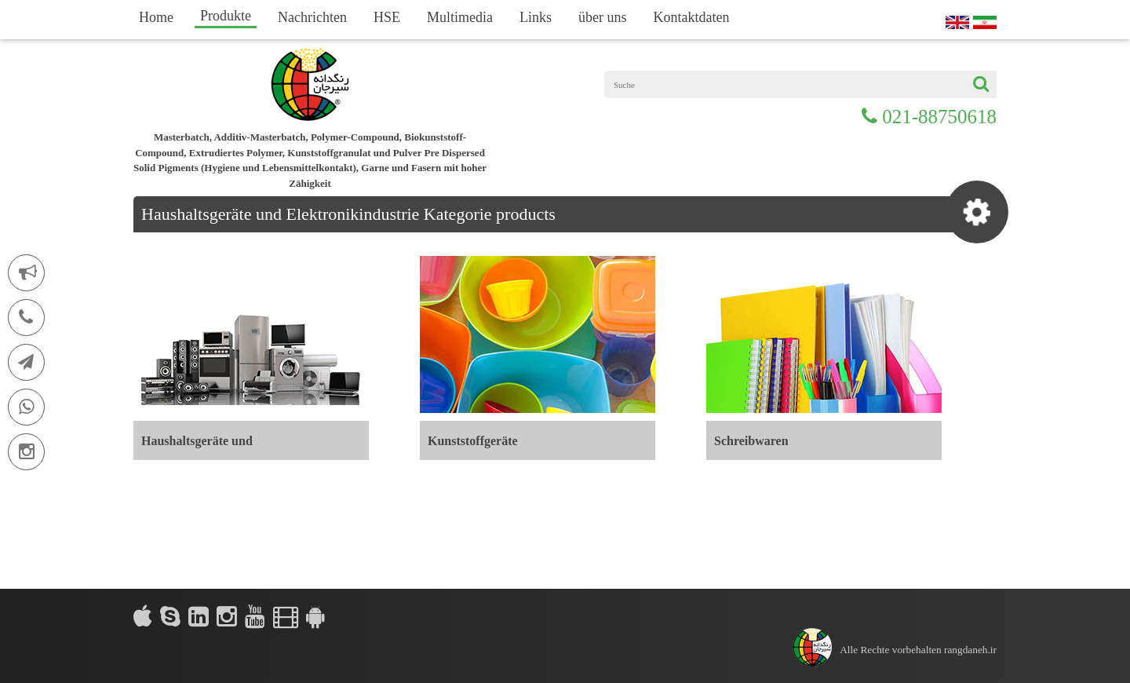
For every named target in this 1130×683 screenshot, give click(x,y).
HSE (387, 17)
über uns (602, 17)
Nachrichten (312, 17)
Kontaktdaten (691, 17)
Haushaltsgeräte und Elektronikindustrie (197, 447)
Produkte (225, 16)
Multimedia (460, 17)
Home (156, 17)
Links (535, 17)
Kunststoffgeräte (473, 440)
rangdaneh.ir (970, 650)
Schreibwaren (751, 440)
